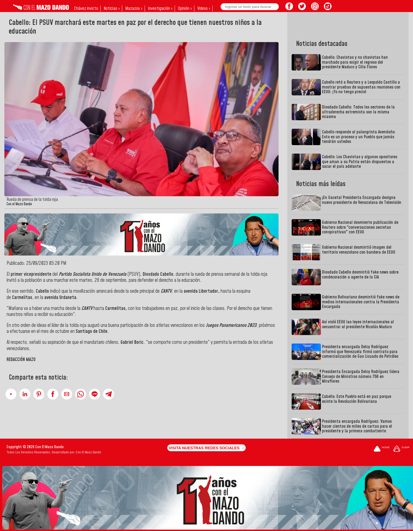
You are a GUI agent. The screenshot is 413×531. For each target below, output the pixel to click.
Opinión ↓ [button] (185, 8)
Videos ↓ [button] (203, 8)
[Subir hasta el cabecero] (401, 449)
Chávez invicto (86, 8)
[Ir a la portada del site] (381, 449)
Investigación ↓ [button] (160, 8)
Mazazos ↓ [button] (133, 8)
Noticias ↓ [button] (112, 8)
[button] (10, 394)
